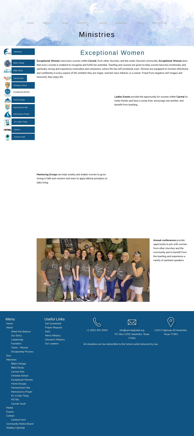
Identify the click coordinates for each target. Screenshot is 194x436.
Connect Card (18, 419)
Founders (16, 343)
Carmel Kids (18, 78)
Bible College (18, 63)
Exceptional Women (22, 379)
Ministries (18, 52)
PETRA (15, 399)
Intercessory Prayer (21, 114)
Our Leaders (52, 343)
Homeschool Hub (20, 107)
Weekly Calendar (15, 427)
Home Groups (19, 100)
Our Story (16, 335)
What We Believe (21, 331)
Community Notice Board (19, 423)
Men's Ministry (53, 335)
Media (103, 23)
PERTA (17, 130)
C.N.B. (140, 23)
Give (65, 23)
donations (92, 344)
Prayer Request (53, 327)
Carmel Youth (19, 137)
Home (30, 23)
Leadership (17, 339)
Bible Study (18, 70)
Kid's (47, 331)
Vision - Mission (20, 347)
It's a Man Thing (20, 122)
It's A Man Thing (20, 395)
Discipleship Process (22, 351)
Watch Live (160, 23)
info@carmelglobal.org (132, 330)
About (48, 23)
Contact (83, 23)
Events (122, 23)
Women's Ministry (55, 339)
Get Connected (53, 323)
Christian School (20, 85)
